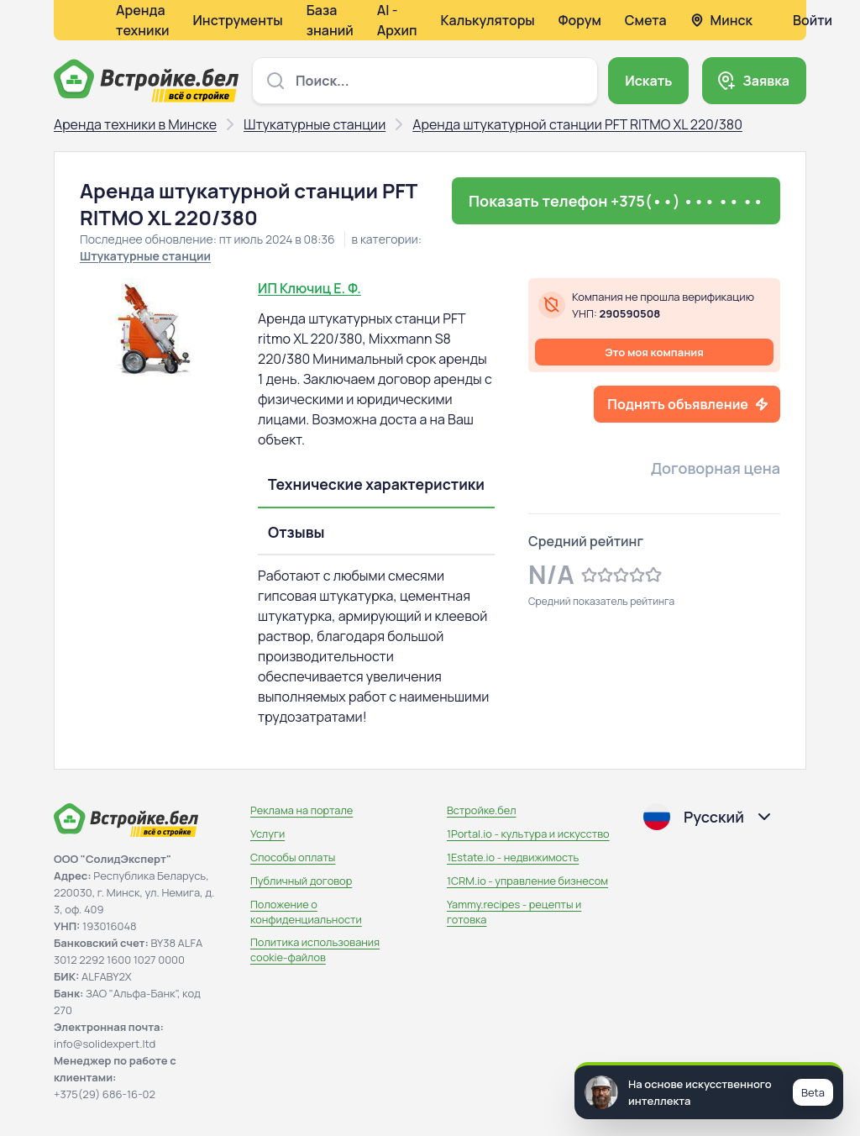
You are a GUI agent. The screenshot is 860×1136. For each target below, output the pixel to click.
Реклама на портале (301, 810)
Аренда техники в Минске (135, 124)
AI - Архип (397, 20)
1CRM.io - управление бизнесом (527, 880)
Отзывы (296, 532)
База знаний (330, 20)
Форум (579, 20)
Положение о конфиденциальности (306, 912)
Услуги (267, 833)
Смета (646, 20)
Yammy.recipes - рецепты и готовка (514, 912)
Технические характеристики (376, 484)
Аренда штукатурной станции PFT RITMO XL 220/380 (577, 124)
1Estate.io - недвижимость (513, 857)
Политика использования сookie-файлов (315, 949)
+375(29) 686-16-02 (104, 1094)
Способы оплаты (292, 857)
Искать (648, 80)
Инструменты (238, 20)
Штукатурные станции (314, 124)
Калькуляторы (487, 20)
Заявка (765, 80)
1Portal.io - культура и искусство (528, 833)
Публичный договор (301, 880)
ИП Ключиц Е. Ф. (309, 288)
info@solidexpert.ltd (104, 1043)
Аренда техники (143, 20)
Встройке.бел (482, 810)
